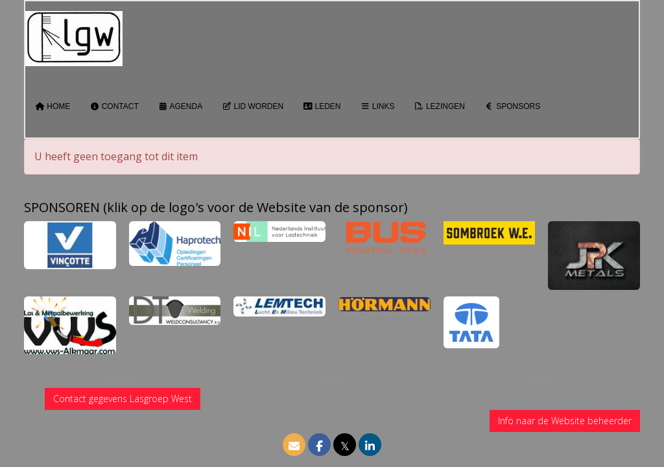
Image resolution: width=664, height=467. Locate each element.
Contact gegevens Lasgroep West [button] (122, 398)
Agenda (180, 106)
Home (52, 106)
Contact (113, 106)
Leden (321, 106)
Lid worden (252, 106)
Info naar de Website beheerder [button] (565, 420)
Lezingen (439, 106)
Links (378, 106)
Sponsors (512, 106)
